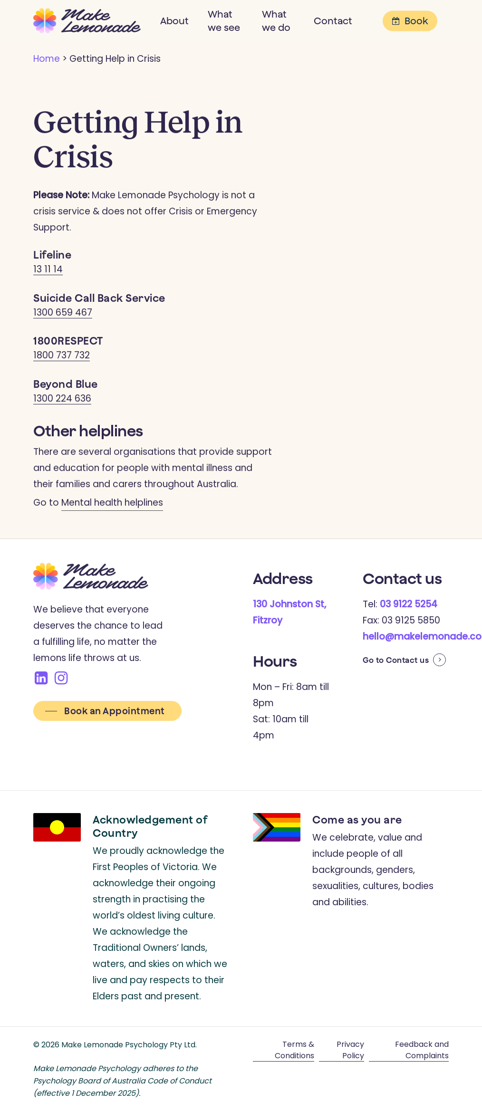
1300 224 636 (62, 400)
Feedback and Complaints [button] (422, 1050)
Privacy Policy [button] (350, 1050)
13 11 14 (48, 271)
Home (46, 58)
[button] (107, 711)
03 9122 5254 (408, 604)
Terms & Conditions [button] (294, 1050)
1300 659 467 (62, 314)
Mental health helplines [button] (112, 504)
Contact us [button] (407, 660)
